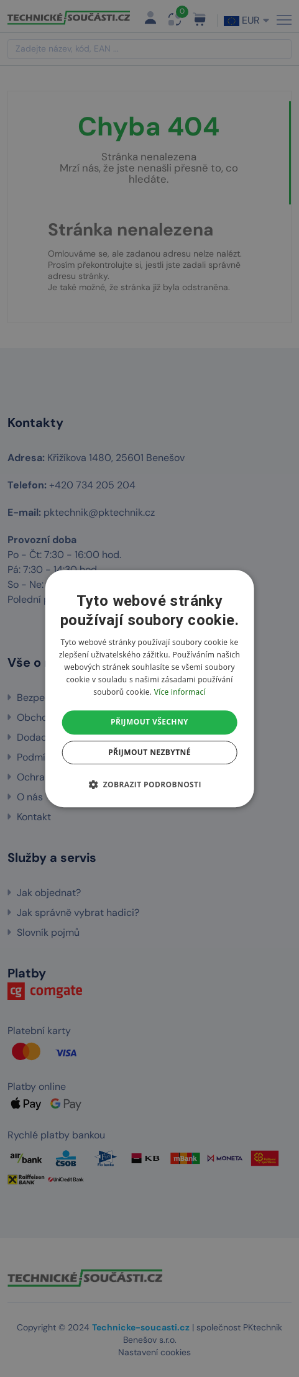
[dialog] (149, 688)
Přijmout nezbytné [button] (149, 752)
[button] (149, 784)
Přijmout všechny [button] (149, 721)
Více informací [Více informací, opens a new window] (180, 692)
